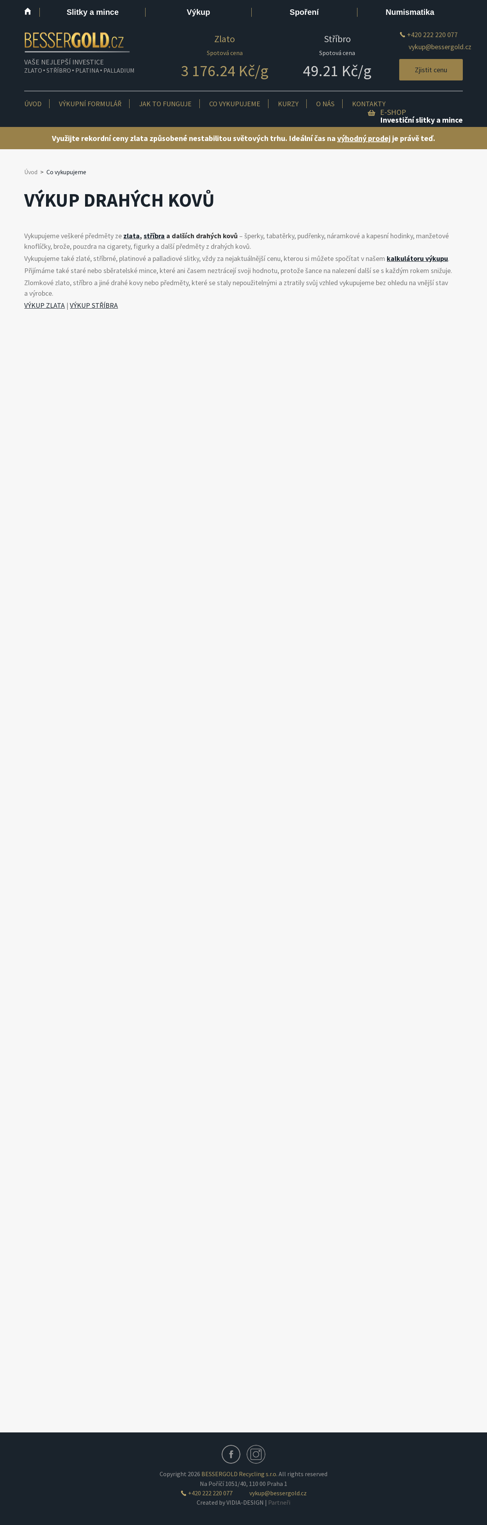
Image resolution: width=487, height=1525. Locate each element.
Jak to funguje (165, 103)
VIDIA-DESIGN (245, 1502)
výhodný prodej (364, 138)
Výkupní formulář (90, 103)
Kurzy (288, 103)
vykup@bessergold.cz (440, 46)
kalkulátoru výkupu (417, 258)
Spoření (304, 12)
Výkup (198, 12)
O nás (325, 103)
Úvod (32, 103)
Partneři (279, 1502)
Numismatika (410, 12)
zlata (131, 235)
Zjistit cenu (431, 69)
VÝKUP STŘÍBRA (94, 305)
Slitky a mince (93, 12)
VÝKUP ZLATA (44, 305)
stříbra (154, 235)
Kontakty (369, 103)
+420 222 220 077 (432, 34)
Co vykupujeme (234, 103)
